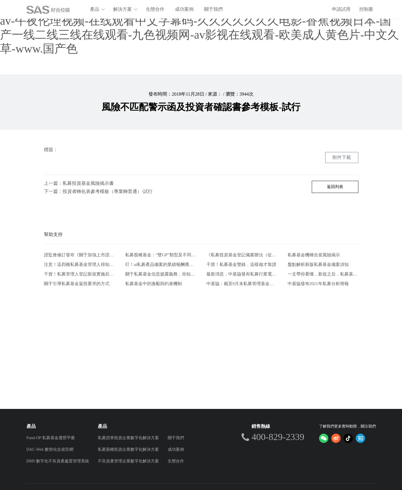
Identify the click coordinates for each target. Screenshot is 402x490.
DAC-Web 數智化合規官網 (49, 449)
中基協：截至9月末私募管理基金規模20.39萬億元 (241, 283)
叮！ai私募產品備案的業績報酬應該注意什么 (160, 264)
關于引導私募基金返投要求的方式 (76, 283)
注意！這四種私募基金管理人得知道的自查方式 (79, 264)
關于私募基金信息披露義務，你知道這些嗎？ (160, 274)
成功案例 (184, 9)
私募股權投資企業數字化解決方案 (128, 449)
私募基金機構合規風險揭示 (314, 255)
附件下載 (341, 157)
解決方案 (126, 9)
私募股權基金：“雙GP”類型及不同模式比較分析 (160, 255)
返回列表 (335, 187)
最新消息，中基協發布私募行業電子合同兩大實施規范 (241, 274)
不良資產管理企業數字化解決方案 (128, 461)
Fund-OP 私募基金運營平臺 (50, 438)
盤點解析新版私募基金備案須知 (318, 264)
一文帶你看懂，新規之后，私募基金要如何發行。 (323, 274)
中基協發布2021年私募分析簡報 (318, 283)
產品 (97, 9)
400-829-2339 (278, 437)
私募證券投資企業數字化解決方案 (128, 438)
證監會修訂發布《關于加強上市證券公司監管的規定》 (79, 255)
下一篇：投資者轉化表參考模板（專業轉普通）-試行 (98, 191)
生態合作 (155, 9)
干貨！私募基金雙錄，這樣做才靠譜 (241, 264)
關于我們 (213, 9)
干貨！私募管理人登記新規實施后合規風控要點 (79, 274)
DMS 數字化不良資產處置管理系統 (57, 461)
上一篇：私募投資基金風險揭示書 (79, 183)
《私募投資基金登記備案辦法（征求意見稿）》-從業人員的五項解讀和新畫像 (241, 255)
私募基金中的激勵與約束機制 (153, 283)
